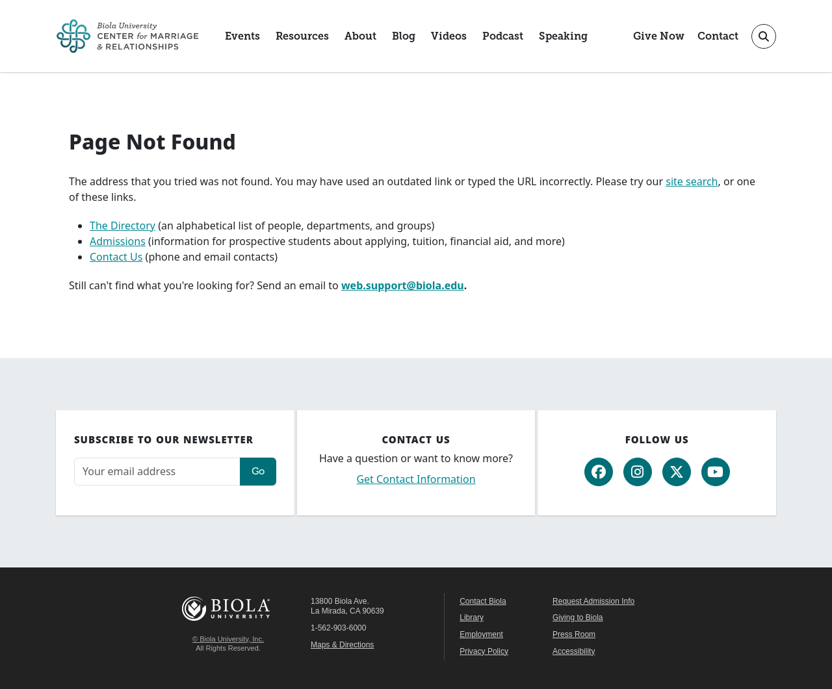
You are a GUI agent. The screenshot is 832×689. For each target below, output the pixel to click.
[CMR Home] (127, 36)
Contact (717, 36)
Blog (403, 36)
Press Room (573, 634)
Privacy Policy (484, 651)
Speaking (563, 36)
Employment (481, 634)
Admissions (118, 241)
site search (692, 181)
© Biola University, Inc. (228, 639)
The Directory (122, 225)
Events (242, 36)
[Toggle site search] (763, 36)
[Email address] (157, 472)
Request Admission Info (593, 601)
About (360, 36)
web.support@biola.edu (402, 285)
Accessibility (573, 651)
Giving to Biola (577, 617)
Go (258, 470)
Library (472, 617)
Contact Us (116, 257)
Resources (302, 36)
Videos (449, 36)
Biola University (228, 609)
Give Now (658, 36)
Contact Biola (483, 601)
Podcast (502, 36)
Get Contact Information (415, 479)
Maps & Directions (342, 644)
